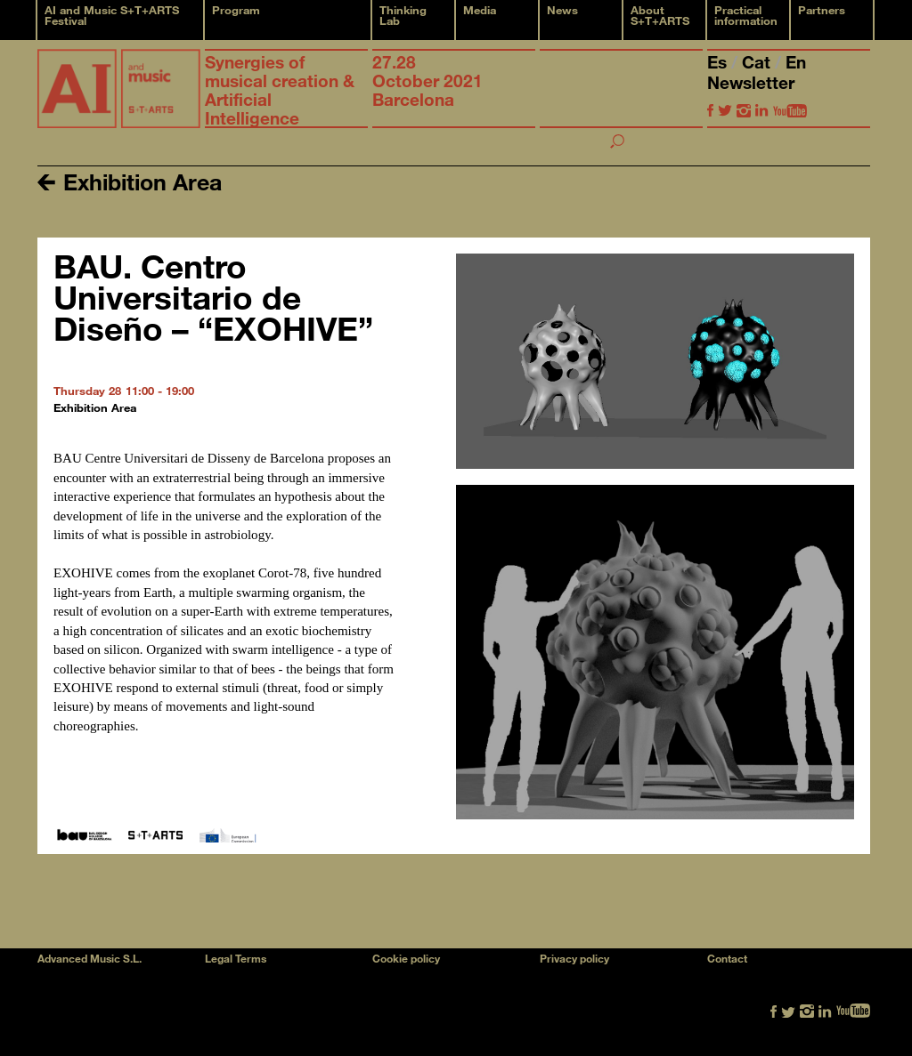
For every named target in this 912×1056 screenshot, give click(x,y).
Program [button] (236, 10)
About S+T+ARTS (660, 15)
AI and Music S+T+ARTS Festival (112, 15)
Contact (727, 958)
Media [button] (479, 10)
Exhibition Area (129, 181)
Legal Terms (235, 958)
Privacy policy (574, 958)
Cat (758, 62)
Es (719, 62)
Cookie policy (406, 958)
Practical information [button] (746, 15)
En (796, 62)
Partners (821, 10)
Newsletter (750, 82)
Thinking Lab (403, 15)
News (562, 10)
